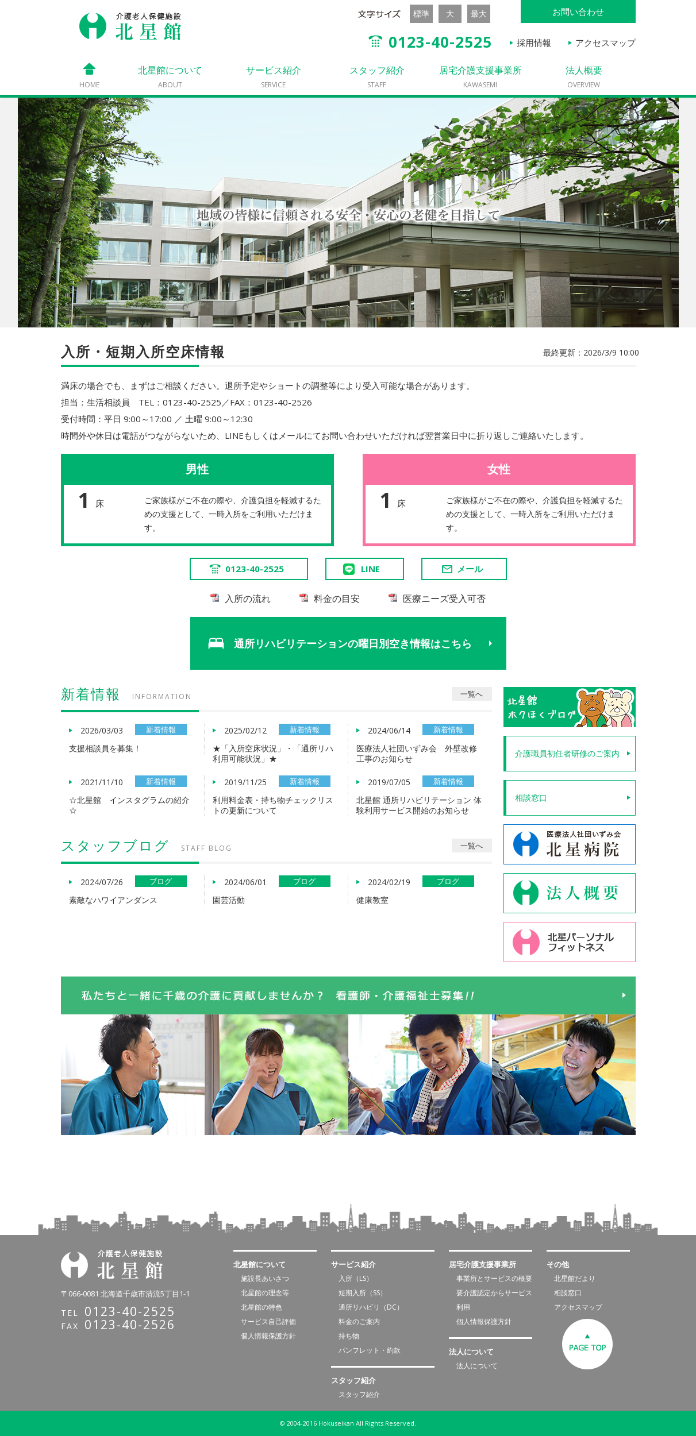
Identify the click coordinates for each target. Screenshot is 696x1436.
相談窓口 (531, 797)
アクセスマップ (605, 42)
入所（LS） (356, 1278)
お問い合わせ (578, 11)
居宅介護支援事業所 (480, 77)
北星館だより (574, 1278)
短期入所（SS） (363, 1293)
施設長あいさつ (265, 1278)
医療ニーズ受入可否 (444, 598)
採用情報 (534, 42)
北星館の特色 (261, 1307)
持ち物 (349, 1336)
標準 (421, 13)
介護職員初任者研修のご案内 (567, 753)
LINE (370, 568)
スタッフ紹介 (377, 77)
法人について (477, 1366)
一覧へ (471, 694)
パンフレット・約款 (370, 1350)
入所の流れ (248, 598)
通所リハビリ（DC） (371, 1307)
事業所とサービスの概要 (494, 1278)
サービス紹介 (273, 77)
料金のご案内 (359, 1321)
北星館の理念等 (265, 1293)
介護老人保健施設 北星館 (130, 26)
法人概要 (584, 77)
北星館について (170, 77)
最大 (479, 13)
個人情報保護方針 (268, 1336)
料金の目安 (337, 598)
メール (461, 569)
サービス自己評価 (268, 1321)
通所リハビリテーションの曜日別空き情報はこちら (353, 643)
